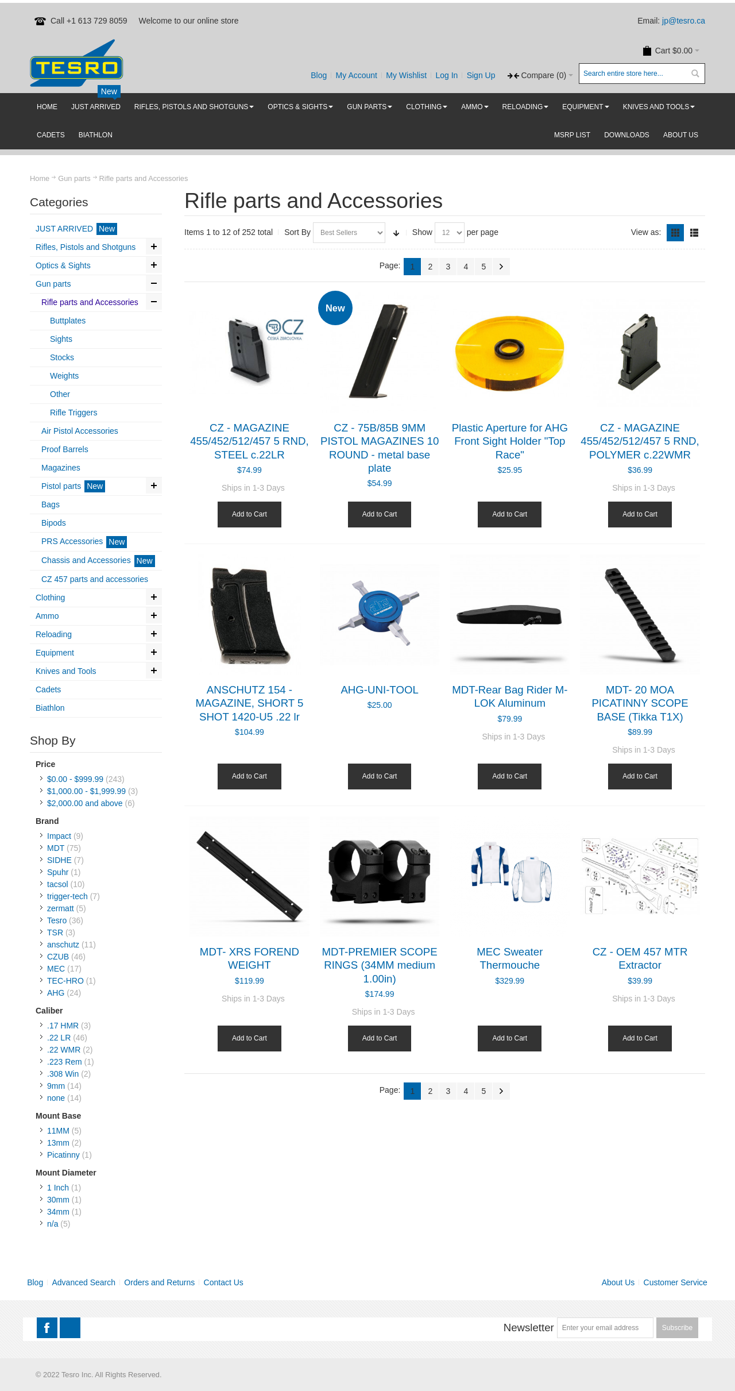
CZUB (58, 956)
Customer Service (675, 1282)
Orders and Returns (159, 1282)
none (56, 1098)
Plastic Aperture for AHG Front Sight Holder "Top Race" (510, 441)
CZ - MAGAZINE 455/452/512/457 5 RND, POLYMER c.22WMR (640, 441)
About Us (618, 1282)
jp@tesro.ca (683, 20)
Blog (319, 75)
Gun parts (74, 178)
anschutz (63, 944)
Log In (446, 75)
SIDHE (59, 860)
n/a (52, 1223)
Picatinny (63, 1154)
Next (501, 266)
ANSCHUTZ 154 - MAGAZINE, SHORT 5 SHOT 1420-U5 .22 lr (249, 703)
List (694, 232)
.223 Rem (64, 1061)
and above (85, 803)
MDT (55, 848)
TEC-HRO (65, 980)
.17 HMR (63, 1025)
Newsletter (529, 1327)
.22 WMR (63, 1049)
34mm (58, 1211)
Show (422, 232)
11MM (58, 1130)
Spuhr (57, 872)
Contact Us (223, 1282)
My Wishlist (406, 75)
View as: (646, 232)
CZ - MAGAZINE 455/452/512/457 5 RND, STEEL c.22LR (249, 441)
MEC (56, 968)
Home (39, 178)
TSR (55, 932)
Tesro (57, 920)
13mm (58, 1142)
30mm (58, 1199)
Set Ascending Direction (396, 232)
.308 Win (63, 1073)
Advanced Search (84, 1282)
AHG (55, 992)
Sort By (297, 232)
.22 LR (59, 1037)
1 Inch (58, 1187)
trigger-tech (67, 896)
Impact (59, 836)
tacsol (57, 884)
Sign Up (481, 75)
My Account (356, 75)
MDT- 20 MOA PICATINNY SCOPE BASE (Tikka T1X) (639, 703)
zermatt (60, 908)
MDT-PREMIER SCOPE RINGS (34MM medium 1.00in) (380, 965)
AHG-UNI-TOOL (379, 690)
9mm (56, 1086)
